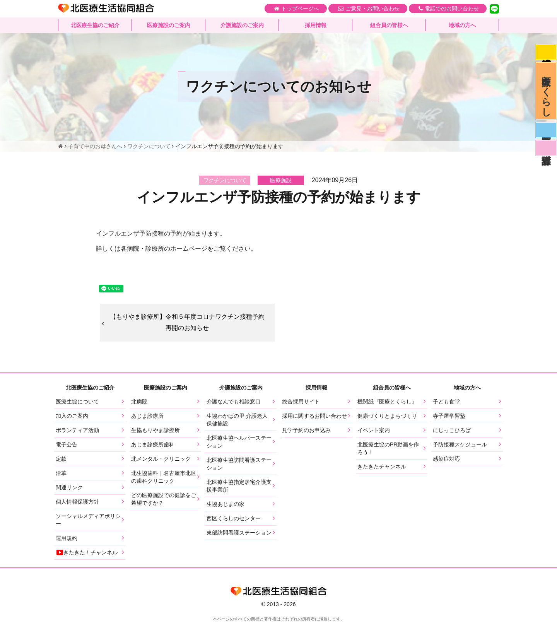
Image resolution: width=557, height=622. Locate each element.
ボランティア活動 (77, 430)
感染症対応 (546, 52)
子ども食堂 (446, 401)
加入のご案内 (72, 416)
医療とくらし (546, 91)
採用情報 (315, 25)
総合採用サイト (301, 401)
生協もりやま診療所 (155, 430)
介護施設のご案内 (242, 25)
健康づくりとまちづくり (387, 416)
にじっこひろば (452, 430)
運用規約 (66, 538)
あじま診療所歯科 (152, 444)
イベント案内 (373, 430)
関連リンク (69, 487)
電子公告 (66, 444)
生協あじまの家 (225, 504)
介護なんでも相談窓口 (234, 401)
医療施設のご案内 (168, 25)
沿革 (61, 473)
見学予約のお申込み (306, 430)
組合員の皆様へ (389, 25)
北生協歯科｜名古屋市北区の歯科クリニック (163, 477)
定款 (61, 459)
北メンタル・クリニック (161, 459)
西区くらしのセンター (234, 518)
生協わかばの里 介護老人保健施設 (237, 420)
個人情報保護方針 (77, 502)
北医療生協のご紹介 (95, 25)
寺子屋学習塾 (449, 416)
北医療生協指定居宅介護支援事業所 (239, 486)
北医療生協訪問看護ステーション (239, 464)
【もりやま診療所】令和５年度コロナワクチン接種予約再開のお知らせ (187, 322)
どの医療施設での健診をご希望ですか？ (163, 499)
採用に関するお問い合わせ (314, 416)
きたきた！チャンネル (87, 552)
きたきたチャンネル (381, 466)
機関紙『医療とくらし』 (387, 401)
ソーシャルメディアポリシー (88, 520)
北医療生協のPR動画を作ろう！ (388, 448)
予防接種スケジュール (460, 444)
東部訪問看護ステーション (239, 533)
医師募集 (546, 130)
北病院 (139, 401)
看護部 (546, 148)
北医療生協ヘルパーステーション (239, 442)
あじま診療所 (147, 416)
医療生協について (77, 401)
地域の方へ (462, 25)
